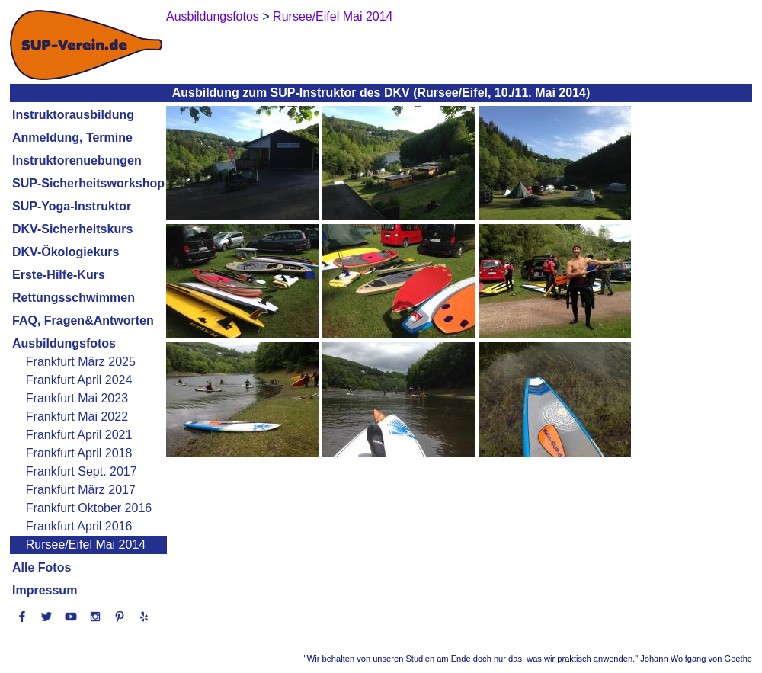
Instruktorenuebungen (77, 160)
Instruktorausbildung (73, 114)
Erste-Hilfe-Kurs (58, 274)
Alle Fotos (41, 567)
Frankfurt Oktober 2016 (89, 508)
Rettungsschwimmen (73, 297)
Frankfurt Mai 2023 (77, 398)
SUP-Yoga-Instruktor (71, 206)
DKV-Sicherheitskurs (72, 229)
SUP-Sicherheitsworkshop (88, 183)
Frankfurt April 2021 (79, 434)
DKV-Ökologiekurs (65, 251)
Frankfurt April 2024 (79, 379)
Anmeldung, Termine (72, 137)
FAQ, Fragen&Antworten (83, 320)
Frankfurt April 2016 (79, 526)
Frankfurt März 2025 (81, 361)
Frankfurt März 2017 (81, 489)
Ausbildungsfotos (64, 343)
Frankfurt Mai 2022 (77, 416)
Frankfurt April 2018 (79, 453)
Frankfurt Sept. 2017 (81, 471)
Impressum (44, 590)
